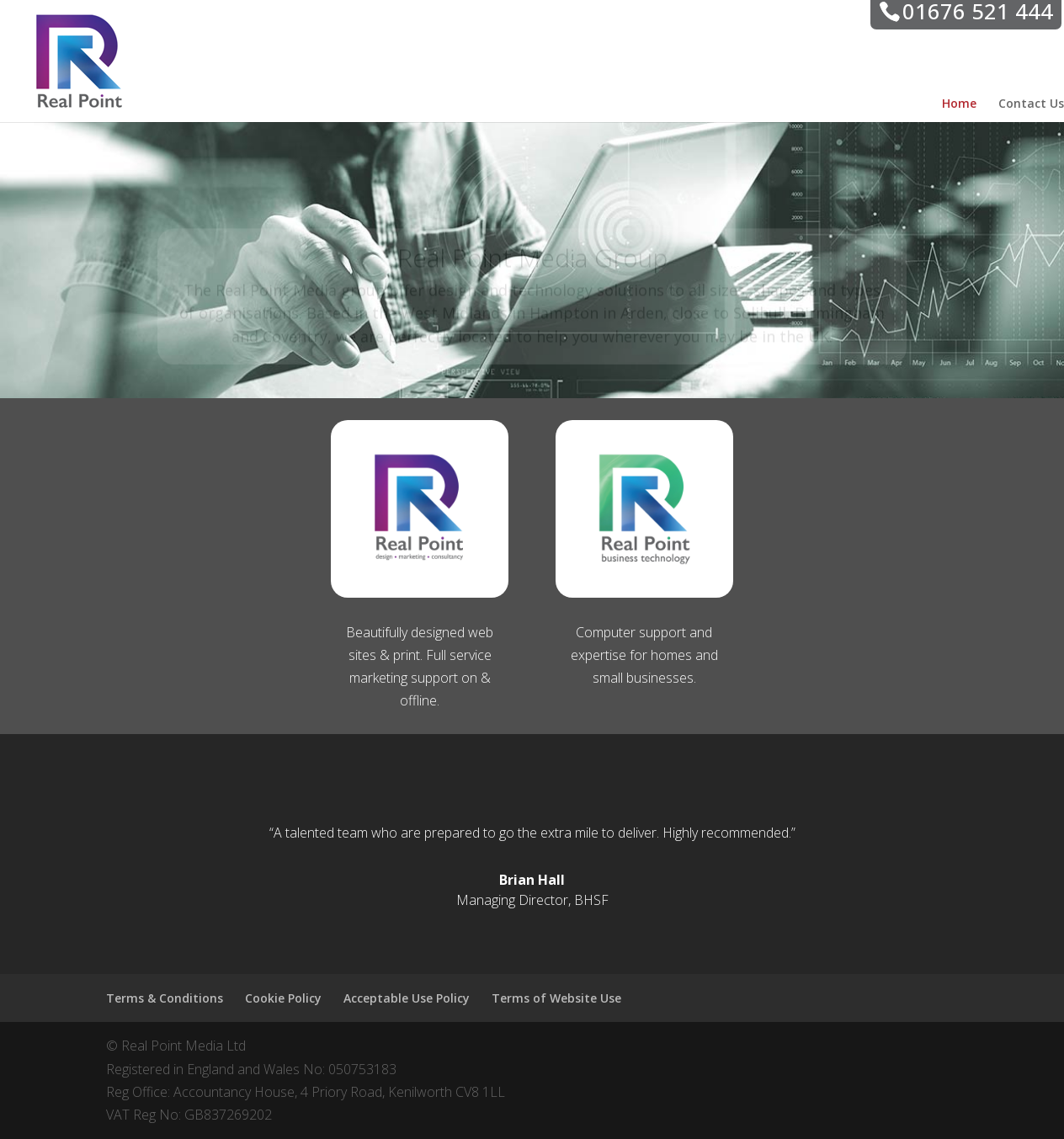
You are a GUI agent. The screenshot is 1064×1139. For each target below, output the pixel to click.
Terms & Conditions (164, 998)
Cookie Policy (283, 998)
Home (959, 104)
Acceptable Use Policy (406, 998)
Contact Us (1031, 104)
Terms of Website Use (556, 998)
